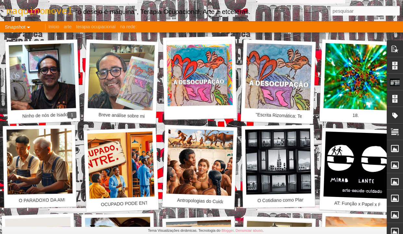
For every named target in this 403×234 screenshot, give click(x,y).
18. (355, 115)
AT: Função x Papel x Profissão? (367, 204)
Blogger (227, 230)
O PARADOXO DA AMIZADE (48, 200)
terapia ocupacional (95, 26)
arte (67, 26)
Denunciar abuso (248, 230)
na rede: (128, 26)
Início (53, 26)
